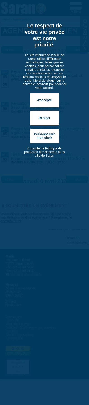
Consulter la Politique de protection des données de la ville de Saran (44, 151)
